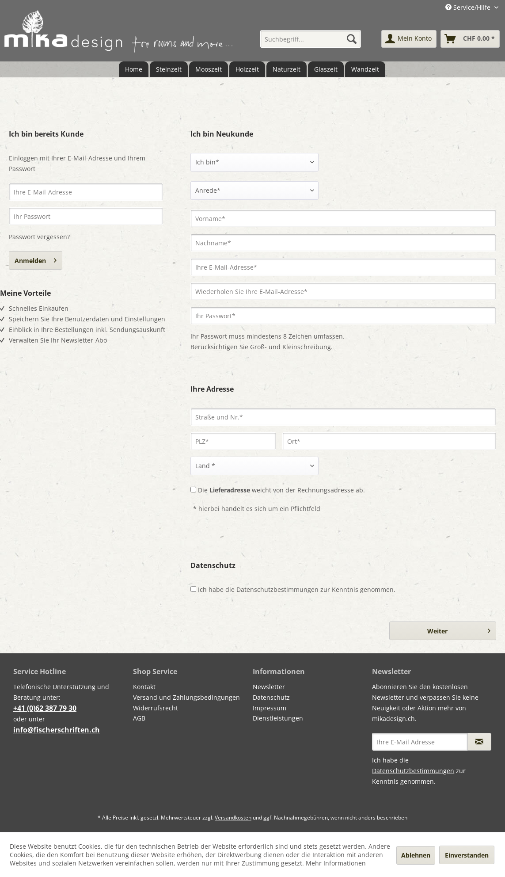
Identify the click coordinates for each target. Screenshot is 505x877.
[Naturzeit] (286, 69)
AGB (139, 718)
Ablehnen (415, 855)
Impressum (269, 708)
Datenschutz (271, 697)
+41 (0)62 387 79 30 (44, 708)
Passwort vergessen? (39, 237)
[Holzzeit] (247, 69)
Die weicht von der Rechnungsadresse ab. (281, 490)
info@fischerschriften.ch (56, 730)
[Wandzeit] (365, 69)
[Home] (133, 69)
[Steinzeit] (169, 69)
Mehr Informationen (336, 863)
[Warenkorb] (470, 39)
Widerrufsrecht (155, 708)
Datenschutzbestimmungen (277, 589)
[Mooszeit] (208, 69)
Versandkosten (233, 817)
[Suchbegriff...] (310, 39)
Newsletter (269, 687)
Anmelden (36, 259)
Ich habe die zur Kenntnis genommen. (296, 589)
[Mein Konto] (409, 39)
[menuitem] (310, 39)
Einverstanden (467, 855)
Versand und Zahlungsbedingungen (186, 697)
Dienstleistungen (278, 718)
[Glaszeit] (326, 69)
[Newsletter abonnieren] (479, 742)
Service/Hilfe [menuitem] (468, 7)
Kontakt (144, 687)
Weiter (458, 629)
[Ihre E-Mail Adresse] (420, 742)
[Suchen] (351, 39)
